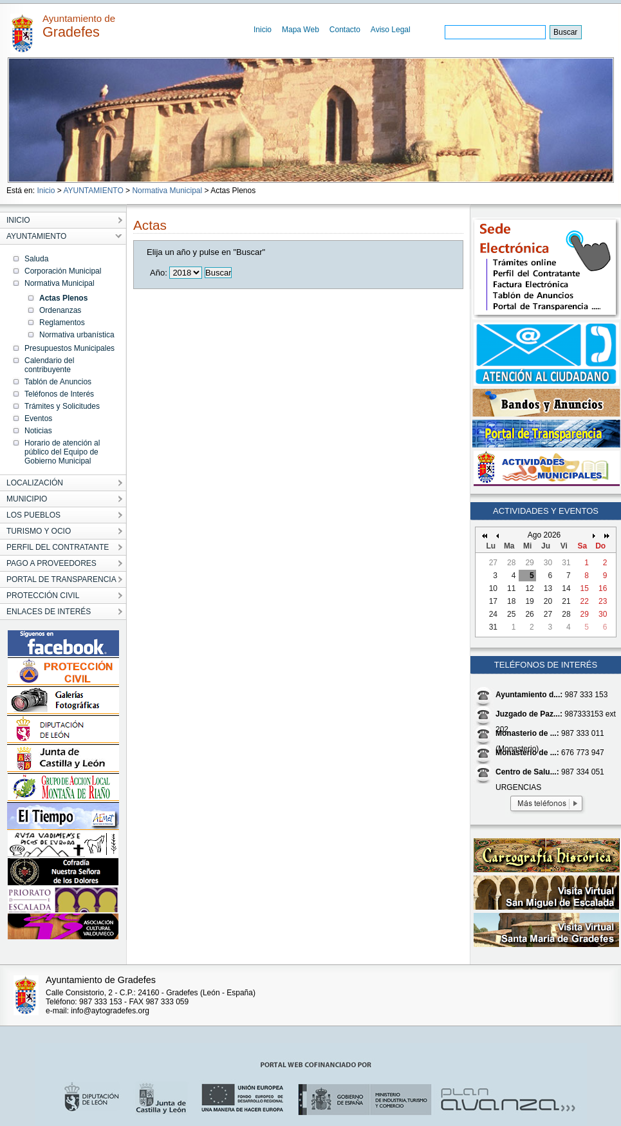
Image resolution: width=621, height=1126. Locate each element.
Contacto (344, 29)
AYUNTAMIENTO (93, 190)
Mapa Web (300, 29)
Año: (158, 272)
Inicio (263, 29)
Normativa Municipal (167, 190)
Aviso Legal (391, 29)
